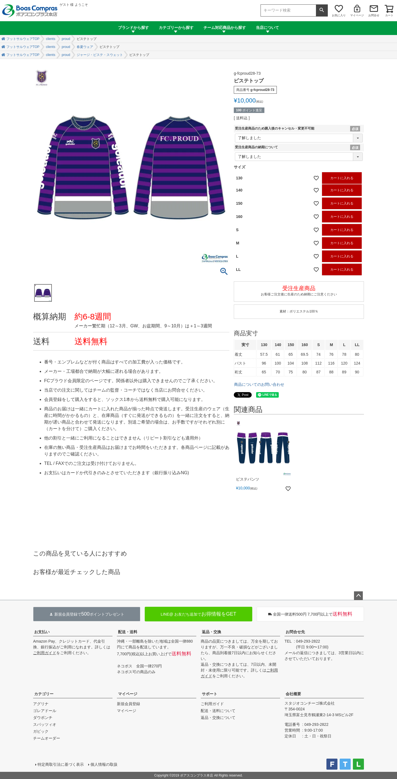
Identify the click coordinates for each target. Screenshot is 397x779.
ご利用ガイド (44, 653)
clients (50, 39)
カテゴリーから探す (176, 27)
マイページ (357, 15)
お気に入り (339, 15)
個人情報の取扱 (103, 764)
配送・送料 (127, 632)
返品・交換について (218, 717)
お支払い (42, 632)
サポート (209, 694)
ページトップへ (358, 595)
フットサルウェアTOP (22, 39)
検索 (322, 10)
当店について (267, 27)
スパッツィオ (44, 724)
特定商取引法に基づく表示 (60, 764)
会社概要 (293, 694)
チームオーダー (46, 738)
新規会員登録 (128, 704)
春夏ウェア (85, 47)
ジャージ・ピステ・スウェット (100, 55)
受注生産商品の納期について (256, 147)
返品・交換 (211, 632)
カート (389, 15)
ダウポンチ (42, 717)
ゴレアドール (44, 710)
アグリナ (41, 704)
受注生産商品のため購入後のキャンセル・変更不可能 (274, 128)
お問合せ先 (295, 632)
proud (66, 39)
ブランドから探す (133, 27)
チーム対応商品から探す (224, 27)
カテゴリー (43, 694)
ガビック (41, 731)
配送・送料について (218, 710)
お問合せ (373, 15)
